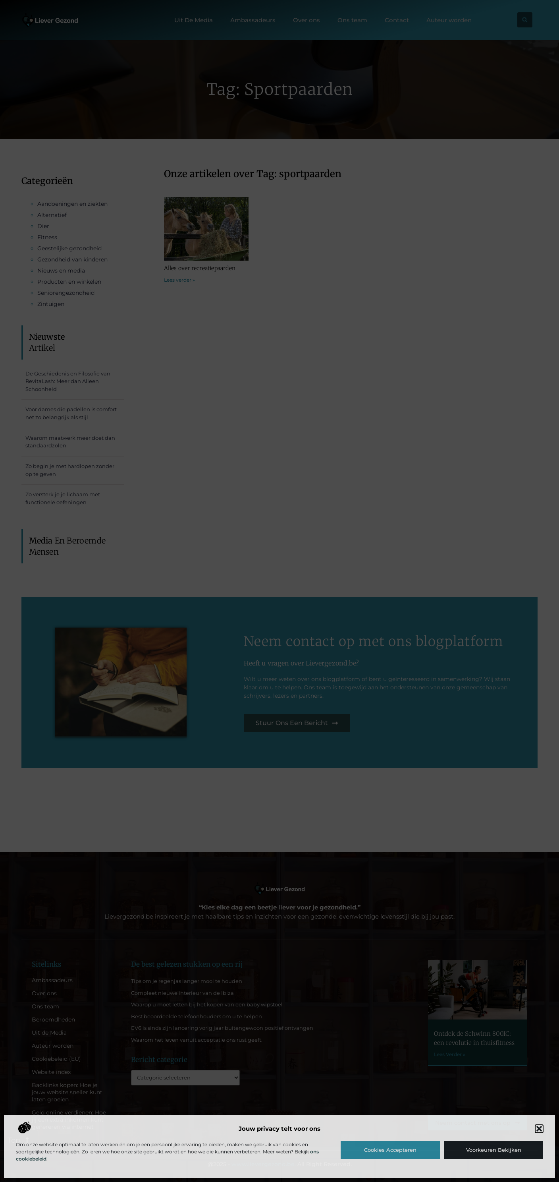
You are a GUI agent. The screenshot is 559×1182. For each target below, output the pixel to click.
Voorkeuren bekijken (493, 1150)
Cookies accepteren (390, 1150)
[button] (539, 1129)
